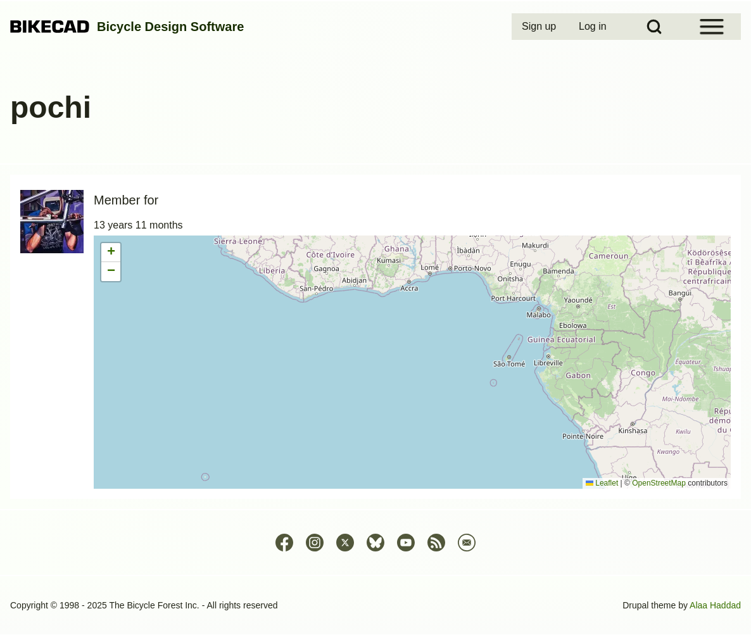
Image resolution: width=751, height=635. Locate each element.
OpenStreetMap (659, 483)
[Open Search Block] (654, 26)
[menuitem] (540, 26)
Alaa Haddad (715, 605)
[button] (110, 252)
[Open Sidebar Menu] (712, 26)
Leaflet (602, 483)
